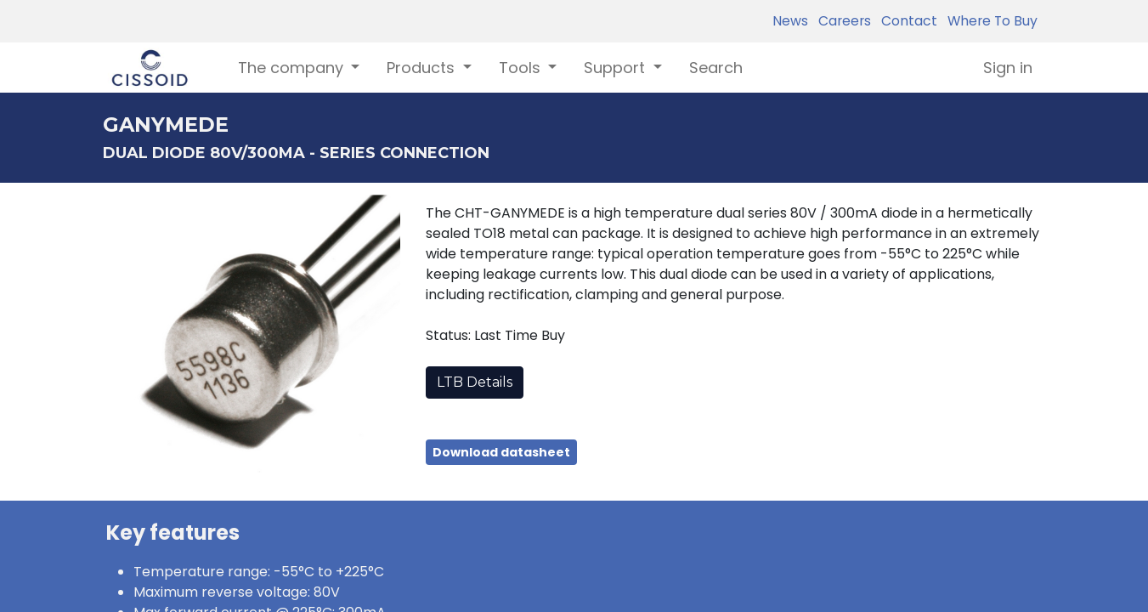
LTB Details (474, 382)
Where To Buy (989, 21)
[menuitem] (716, 67)
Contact (905, 21)
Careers (841, 21)
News (790, 21)
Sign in (1007, 67)
